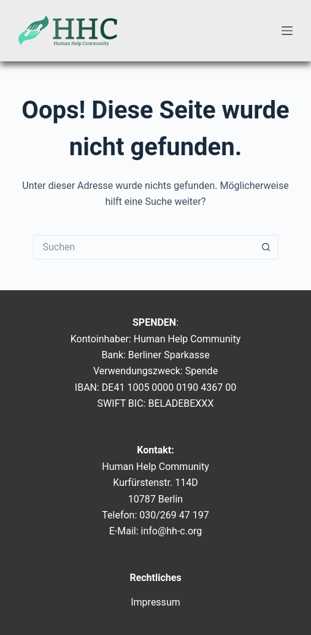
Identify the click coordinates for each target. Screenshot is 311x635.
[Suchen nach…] (143, 247)
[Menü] (287, 30)
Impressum (155, 602)
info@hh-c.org (171, 531)
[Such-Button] (266, 247)
